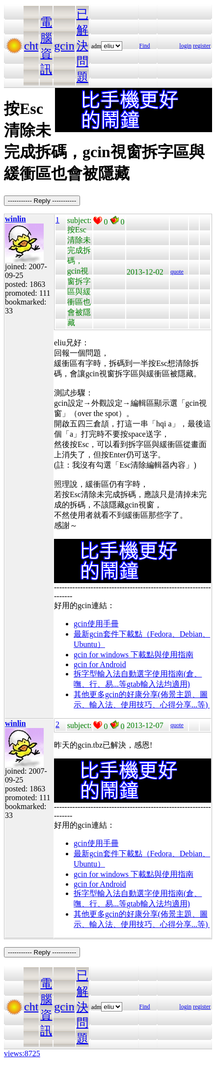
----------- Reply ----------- (42, 200)
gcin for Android (100, 664)
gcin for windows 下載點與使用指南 (133, 654)
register (202, 45)
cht (31, 45)
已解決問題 (82, 46)
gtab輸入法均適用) (158, 684)
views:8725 (22, 1053)
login (185, 45)
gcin (64, 45)
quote (177, 271)
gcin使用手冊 (96, 623)
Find (144, 45)
